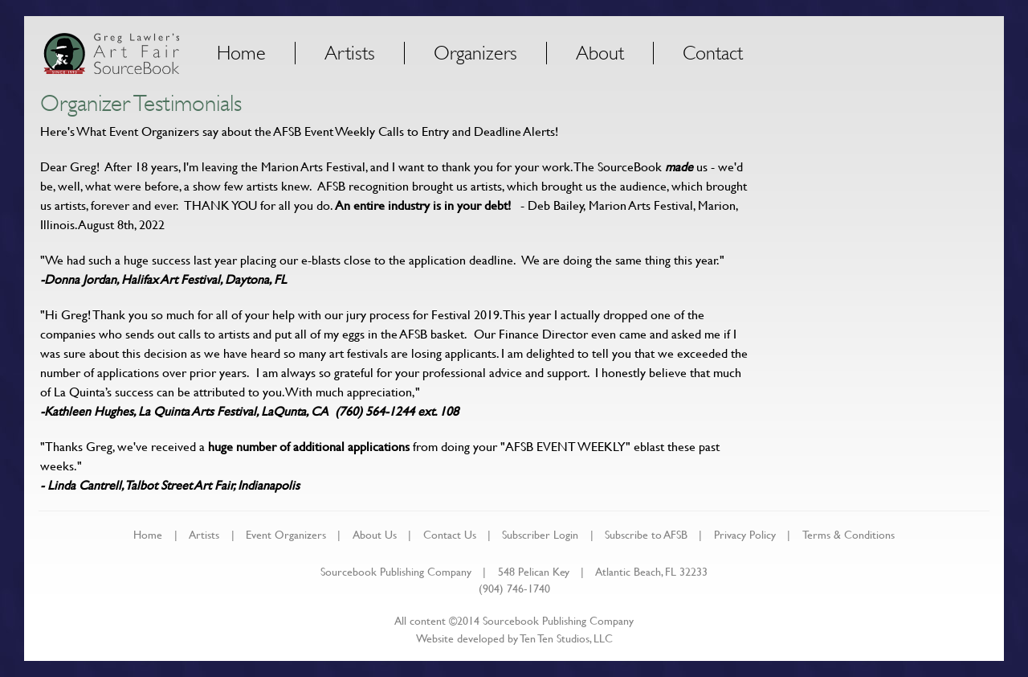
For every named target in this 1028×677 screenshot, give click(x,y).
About (600, 53)
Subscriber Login (540, 534)
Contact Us (449, 534)
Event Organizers (286, 534)
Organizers (475, 53)
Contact (713, 53)
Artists (349, 53)
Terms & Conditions (848, 534)
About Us (375, 534)
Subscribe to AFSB (646, 534)
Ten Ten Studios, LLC (566, 638)
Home (241, 53)
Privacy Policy (745, 534)
